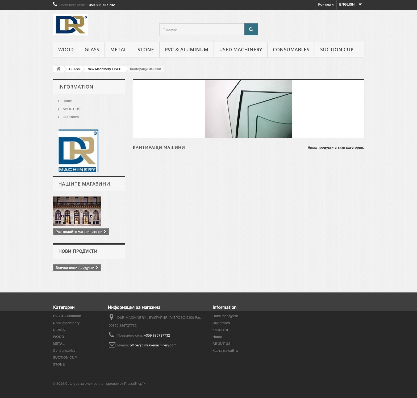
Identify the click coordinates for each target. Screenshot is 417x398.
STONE (145, 49)
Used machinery (240, 49)
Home (67, 101)
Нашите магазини (84, 184)
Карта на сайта (225, 351)
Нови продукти (77, 251)
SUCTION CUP (336, 49)
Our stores (70, 117)
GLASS (92, 49)
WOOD (66, 49)
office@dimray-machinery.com (153, 345)
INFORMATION (75, 86)
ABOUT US (71, 109)
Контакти (325, 4)
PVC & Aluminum (186, 49)
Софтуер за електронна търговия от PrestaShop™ (105, 384)
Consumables (291, 49)
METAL (118, 49)
